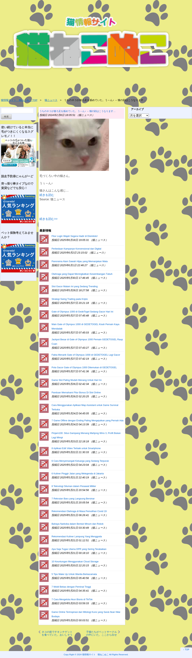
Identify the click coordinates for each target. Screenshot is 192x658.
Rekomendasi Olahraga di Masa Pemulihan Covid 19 (79, 511)
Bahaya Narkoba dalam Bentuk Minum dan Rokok (77, 523)
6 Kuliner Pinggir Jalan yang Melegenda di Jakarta (78, 473)
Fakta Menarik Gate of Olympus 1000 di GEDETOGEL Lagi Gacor (86, 354)
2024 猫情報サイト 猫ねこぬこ (93, 654)
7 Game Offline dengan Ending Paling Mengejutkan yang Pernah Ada (87, 420)
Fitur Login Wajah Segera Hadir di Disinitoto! (75, 236)
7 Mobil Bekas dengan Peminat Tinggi (71, 586)
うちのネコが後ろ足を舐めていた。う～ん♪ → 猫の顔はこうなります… (77, 111)
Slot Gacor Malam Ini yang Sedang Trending (75, 286)
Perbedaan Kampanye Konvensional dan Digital (76, 248)
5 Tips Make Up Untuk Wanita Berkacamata (74, 574)
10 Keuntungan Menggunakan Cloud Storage (75, 561)
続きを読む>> (48, 218)
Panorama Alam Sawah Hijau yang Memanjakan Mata (80, 261)
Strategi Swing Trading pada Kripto (70, 299)
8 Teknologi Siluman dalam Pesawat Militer (74, 486)
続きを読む (46, 194)
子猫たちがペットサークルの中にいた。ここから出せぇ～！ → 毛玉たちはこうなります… (101, 633)
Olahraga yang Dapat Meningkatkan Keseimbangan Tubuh (82, 274)
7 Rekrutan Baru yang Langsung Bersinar (73, 498)
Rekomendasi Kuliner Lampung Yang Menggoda (77, 536)
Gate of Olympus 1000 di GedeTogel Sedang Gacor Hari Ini (82, 311)
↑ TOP (186, 649)
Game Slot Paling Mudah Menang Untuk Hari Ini (76, 380)
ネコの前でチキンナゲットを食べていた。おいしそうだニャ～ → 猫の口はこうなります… (57, 633)
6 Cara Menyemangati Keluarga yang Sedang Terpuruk (80, 461)
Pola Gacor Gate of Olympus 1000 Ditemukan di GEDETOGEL (84, 367)
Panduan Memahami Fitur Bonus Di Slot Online (76, 392)
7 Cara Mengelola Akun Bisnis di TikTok (72, 599)
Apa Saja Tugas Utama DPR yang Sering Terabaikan (79, 549)
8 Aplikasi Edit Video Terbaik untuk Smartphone (76, 448)
